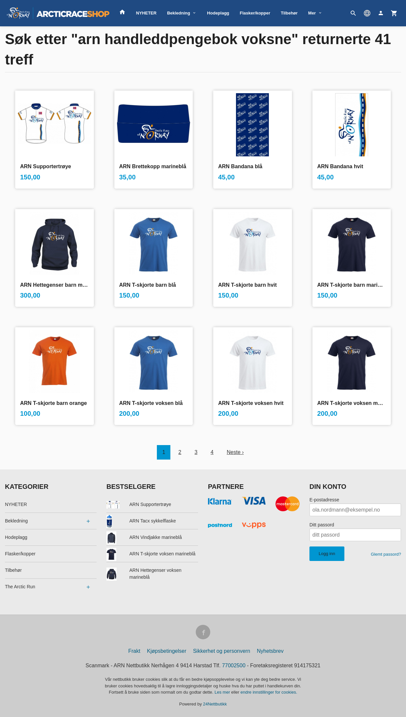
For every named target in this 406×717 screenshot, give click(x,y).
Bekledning (178, 13)
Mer (312, 13)
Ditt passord (321, 524)
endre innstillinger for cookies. (269, 692)
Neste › (235, 452)
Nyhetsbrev (270, 651)
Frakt (134, 651)
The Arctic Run (20, 586)
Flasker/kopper (255, 13)
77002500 (234, 665)
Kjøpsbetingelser (166, 651)
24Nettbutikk (215, 704)
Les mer (223, 692)
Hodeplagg (218, 13)
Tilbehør (289, 13)
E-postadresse (324, 499)
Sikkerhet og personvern (221, 651)
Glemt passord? (386, 554)
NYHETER (146, 13)
